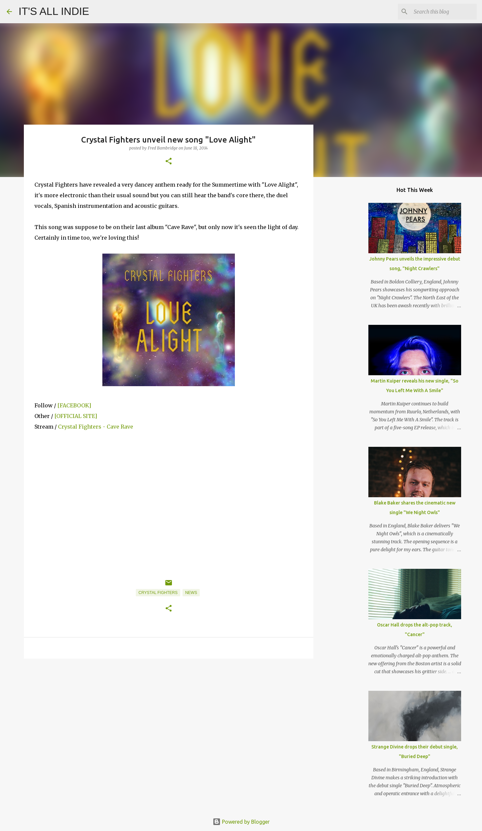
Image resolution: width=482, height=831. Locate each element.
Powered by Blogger (241, 822)
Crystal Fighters (158, 592)
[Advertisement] (168, 715)
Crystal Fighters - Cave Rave (95, 426)
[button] (169, 161)
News (191, 592)
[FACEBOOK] (74, 405)
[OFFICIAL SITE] (75, 416)
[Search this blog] (442, 12)
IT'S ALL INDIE (54, 11)
